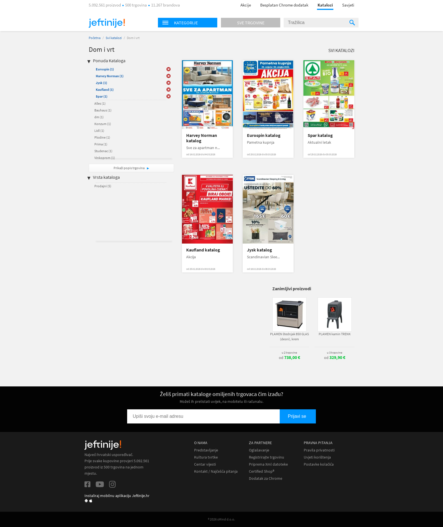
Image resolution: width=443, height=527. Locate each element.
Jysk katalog (259, 250)
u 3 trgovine (334, 352)
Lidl (99, 130)
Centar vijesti (205, 464)
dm (99, 117)
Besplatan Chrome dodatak (284, 5)
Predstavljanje (206, 450)
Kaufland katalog (203, 250)
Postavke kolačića (319, 464)
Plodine (102, 137)
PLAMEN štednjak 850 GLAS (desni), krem (289, 336)
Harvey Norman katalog (201, 138)
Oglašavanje (259, 450)
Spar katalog (320, 135)
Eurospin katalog (264, 135)
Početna (95, 38)
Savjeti (348, 5)
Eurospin (105, 69)
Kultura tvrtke (206, 457)
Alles (100, 103)
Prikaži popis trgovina (129, 168)
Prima (100, 144)
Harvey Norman (109, 76)
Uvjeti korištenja (317, 457)
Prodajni (102, 186)
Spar (101, 96)
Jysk (101, 83)
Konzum (102, 124)
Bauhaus (103, 110)
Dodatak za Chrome (265, 478)
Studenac (103, 151)
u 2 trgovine (289, 352)
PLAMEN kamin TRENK (335, 334)
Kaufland (105, 89)
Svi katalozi (114, 38)
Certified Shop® (261, 471)
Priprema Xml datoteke (268, 464)
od (289, 357)
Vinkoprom (104, 158)
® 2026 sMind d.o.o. (221, 519)
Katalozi (325, 5)
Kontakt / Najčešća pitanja (216, 471)
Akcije (245, 5)
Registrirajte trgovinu (266, 457)
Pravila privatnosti (319, 450)
